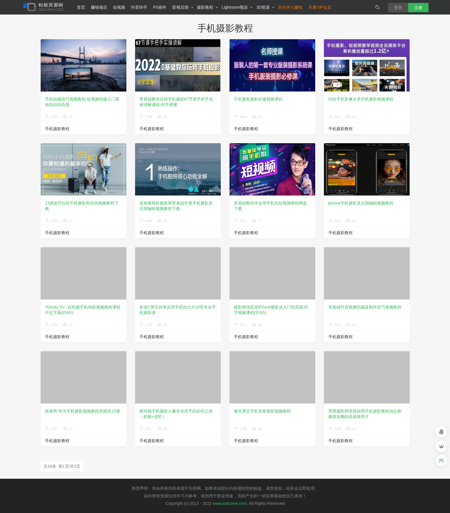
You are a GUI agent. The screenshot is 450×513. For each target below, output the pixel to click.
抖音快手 (139, 7)
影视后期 (182, 7)
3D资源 (265, 7)
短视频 (119, 7)
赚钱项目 (99, 7)
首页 (81, 7)
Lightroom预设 (237, 7)
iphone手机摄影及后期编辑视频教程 (360, 203)
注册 (418, 7)
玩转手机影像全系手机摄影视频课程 (360, 99)
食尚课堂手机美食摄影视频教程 (262, 411)
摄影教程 (207, 7)
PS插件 (160, 7)
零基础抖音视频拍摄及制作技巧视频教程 (364, 307)
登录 (398, 7)
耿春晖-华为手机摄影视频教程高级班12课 (82, 411)
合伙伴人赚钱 (290, 7)
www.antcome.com (230, 503)
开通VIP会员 (319, 7)
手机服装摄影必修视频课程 (258, 99)
